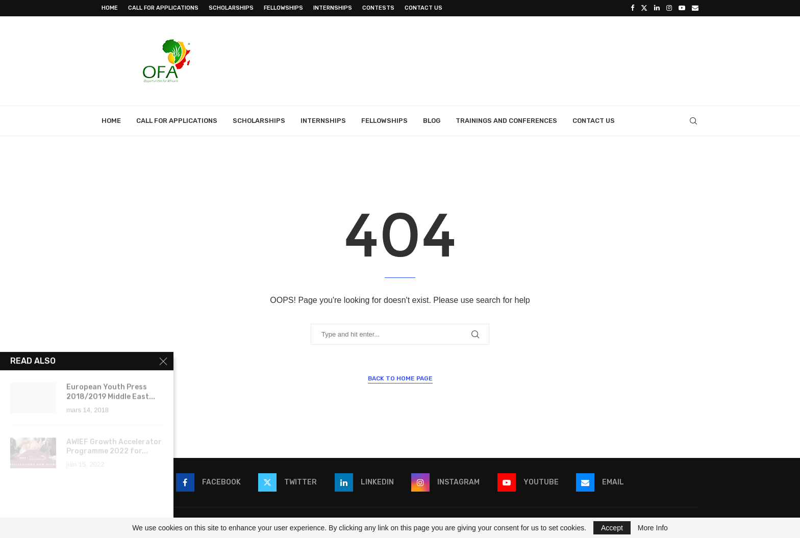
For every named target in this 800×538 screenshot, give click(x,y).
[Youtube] (682, 8)
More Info (653, 527)
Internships (332, 8)
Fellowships (283, 8)
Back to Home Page (400, 378)
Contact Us (423, 8)
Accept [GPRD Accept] (612, 528)
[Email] (695, 8)
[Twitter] (644, 8)
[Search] (693, 121)
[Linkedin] (657, 8)
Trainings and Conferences (506, 120)
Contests (378, 8)
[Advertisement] (512, 60)
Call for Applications (163, 8)
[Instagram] (669, 8)
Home (110, 8)
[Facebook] (632, 8)
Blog (431, 120)
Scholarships (231, 8)
